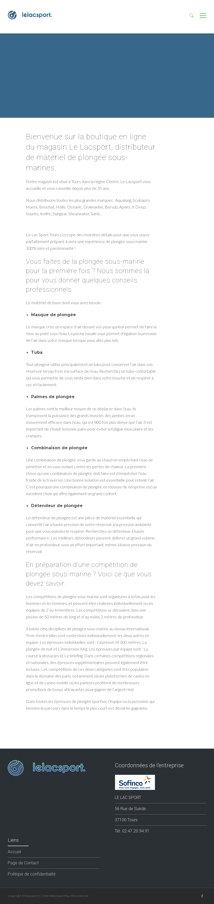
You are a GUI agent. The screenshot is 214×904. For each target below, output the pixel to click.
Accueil (14, 851)
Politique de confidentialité (32, 874)
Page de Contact (23, 862)
